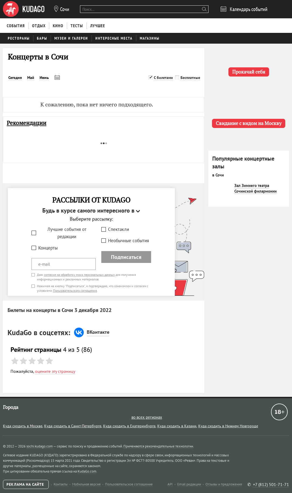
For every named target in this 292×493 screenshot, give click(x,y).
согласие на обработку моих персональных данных (79, 275)
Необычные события (128, 241)
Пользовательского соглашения (75, 291)
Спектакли (118, 229)
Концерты (48, 248)
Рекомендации (26, 123)
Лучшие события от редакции (66, 232)
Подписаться (126, 257)
